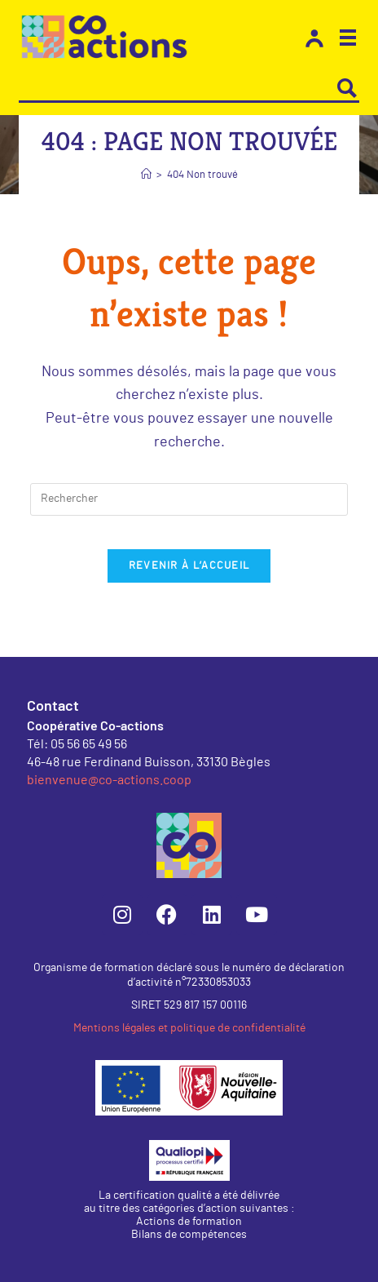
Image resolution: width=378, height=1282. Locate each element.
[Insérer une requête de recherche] (189, 499)
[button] (348, 40)
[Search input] (177, 88)
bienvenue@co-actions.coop (109, 779)
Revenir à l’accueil (189, 566)
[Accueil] (146, 175)
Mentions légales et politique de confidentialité (189, 1028)
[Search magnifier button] (347, 88)
